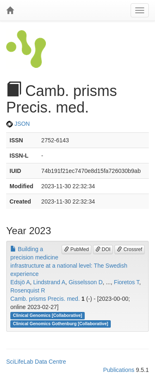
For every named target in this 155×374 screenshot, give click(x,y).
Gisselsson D (86, 282)
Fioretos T (126, 282)
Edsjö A (20, 282)
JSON (18, 123)
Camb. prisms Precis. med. (45, 298)
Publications (118, 370)
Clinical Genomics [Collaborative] (47, 315)
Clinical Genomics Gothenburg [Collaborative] (60, 323)
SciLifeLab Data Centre (36, 361)
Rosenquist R (27, 290)
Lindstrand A (49, 282)
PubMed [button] (76, 249)
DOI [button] (103, 249)
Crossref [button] (129, 249)
